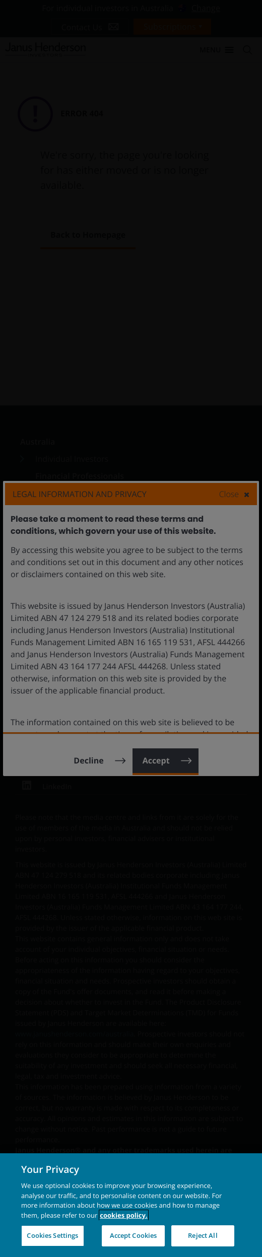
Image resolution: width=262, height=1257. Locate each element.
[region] (131, 1205)
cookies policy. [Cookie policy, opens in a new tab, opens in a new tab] (123, 1215)
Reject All (202, 1235)
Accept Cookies (133, 1235)
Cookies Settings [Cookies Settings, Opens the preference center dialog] (52, 1235)
